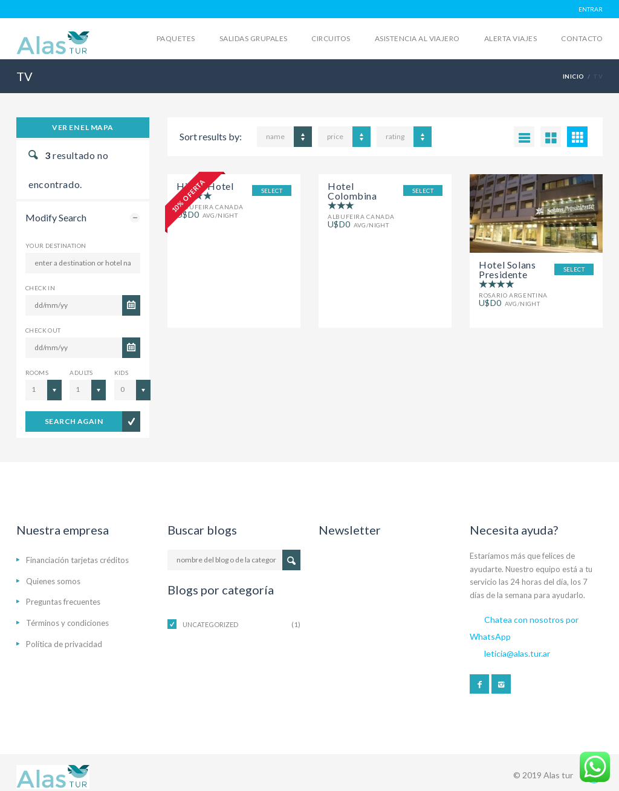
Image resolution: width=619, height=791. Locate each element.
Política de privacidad (64, 644)
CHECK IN (40, 287)
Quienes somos (53, 581)
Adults (81, 372)
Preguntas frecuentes (63, 602)
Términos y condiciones (67, 623)
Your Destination (55, 245)
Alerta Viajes (510, 38)
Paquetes (176, 38)
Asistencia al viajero (417, 38)
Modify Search (55, 217)
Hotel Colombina (352, 190)
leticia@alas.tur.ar (517, 653)
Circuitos (330, 38)
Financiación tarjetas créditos (77, 560)
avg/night (358, 224)
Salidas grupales (253, 38)
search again (74, 421)
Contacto (582, 38)
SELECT (271, 190)
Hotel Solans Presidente (507, 269)
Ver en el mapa (83, 127)
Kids (121, 372)
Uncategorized (210, 624)
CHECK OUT (43, 330)
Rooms (36, 372)
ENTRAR (590, 9)
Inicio (574, 76)
